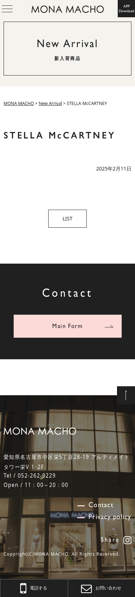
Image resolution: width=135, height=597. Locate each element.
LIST (68, 218)
